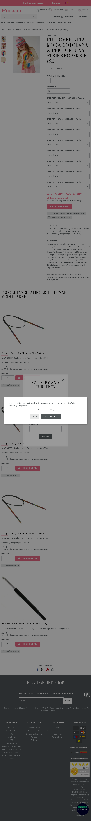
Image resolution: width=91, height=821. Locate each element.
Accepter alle (51, 416)
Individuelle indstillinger (45, 410)
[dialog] (45, 410)
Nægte (34, 416)
